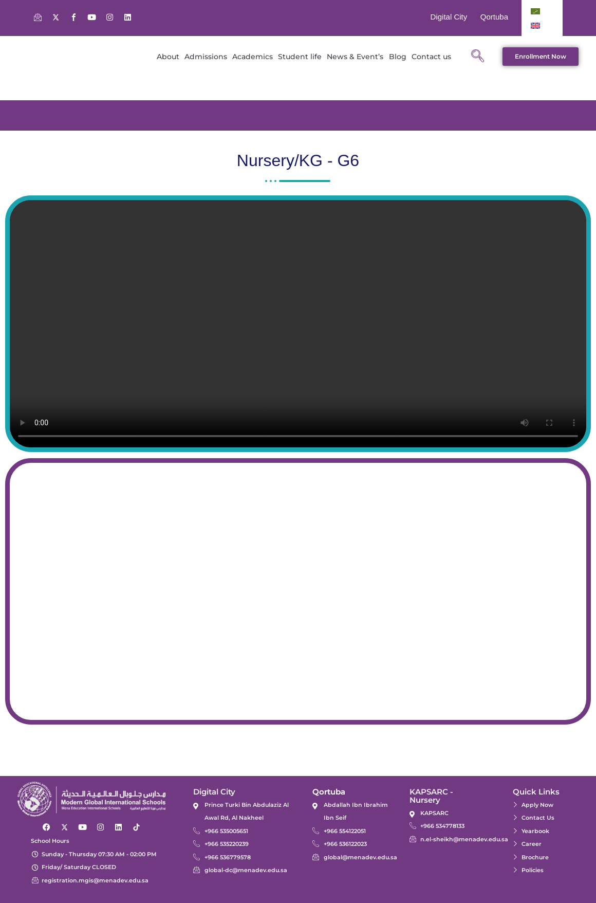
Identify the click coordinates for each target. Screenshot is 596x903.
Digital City (449, 16)
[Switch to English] (535, 25)
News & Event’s (355, 56)
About (168, 56)
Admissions (205, 56)
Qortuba (494, 16)
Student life (300, 56)
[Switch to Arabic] (535, 11)
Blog (397, 56)
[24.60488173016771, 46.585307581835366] (298, 591)
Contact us (431, 56)
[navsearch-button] (477, 56)
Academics (252, 56)
